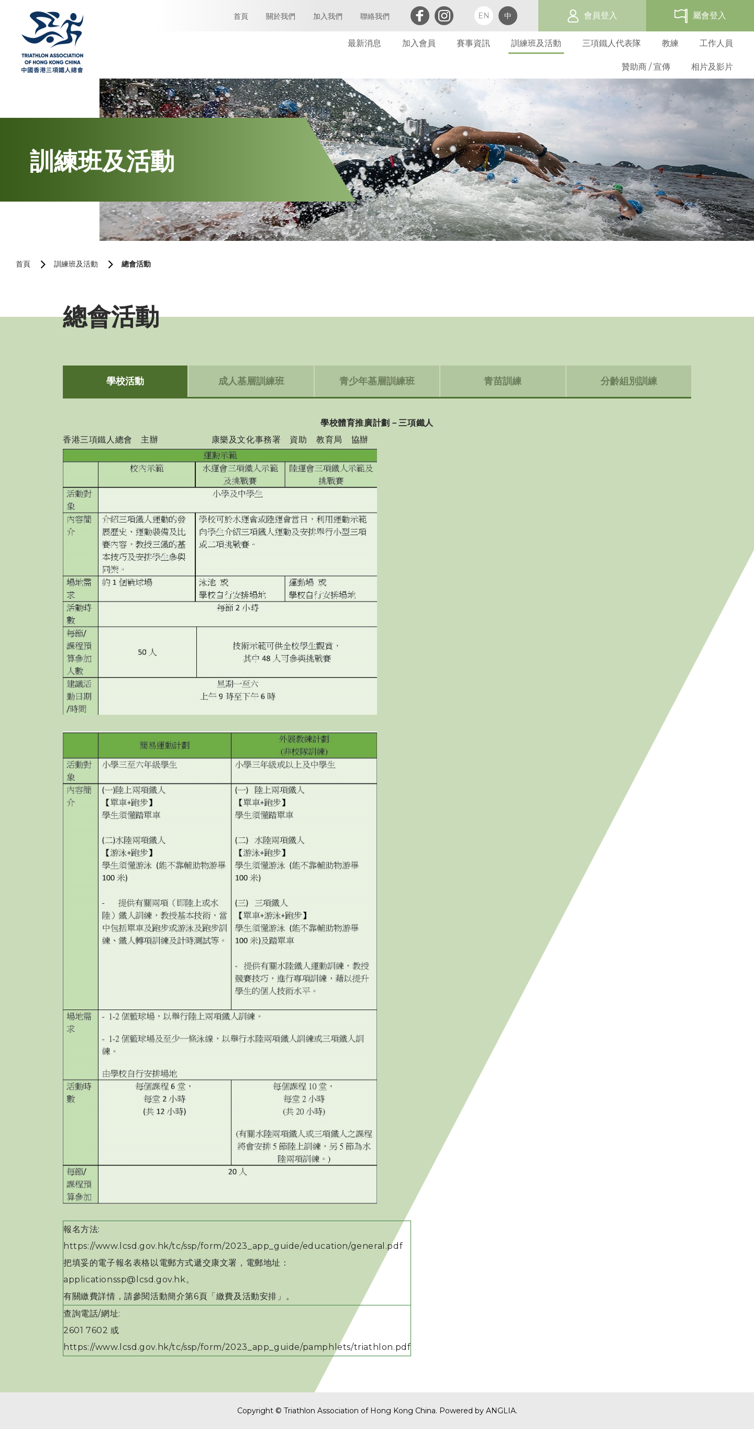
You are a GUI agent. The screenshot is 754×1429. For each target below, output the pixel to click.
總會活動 (136, 264)
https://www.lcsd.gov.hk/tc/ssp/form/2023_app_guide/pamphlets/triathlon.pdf (237, 1347)
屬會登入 (709, 15)
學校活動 (125, 381)
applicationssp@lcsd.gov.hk (124, 1279)
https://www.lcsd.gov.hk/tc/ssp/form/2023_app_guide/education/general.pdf (233, 1246)
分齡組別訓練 (629, 381)
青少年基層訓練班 (377, 381)
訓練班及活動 (76, 264)
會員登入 (600, 15)
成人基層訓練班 (251, 381)
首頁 (23, 264)
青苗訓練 (503, 381)
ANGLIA (501, 1410)
